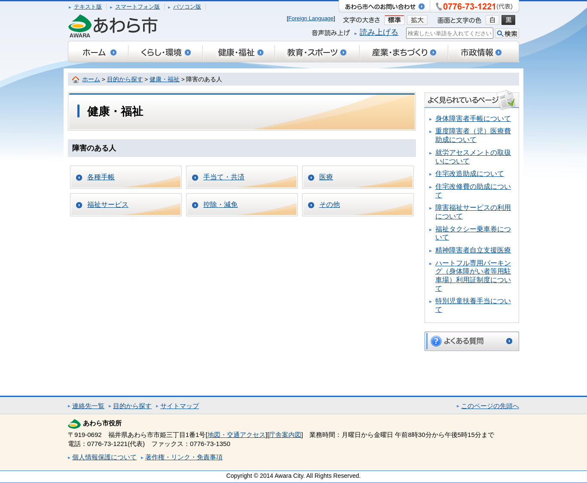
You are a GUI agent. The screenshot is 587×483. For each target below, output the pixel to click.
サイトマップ (179, 405)
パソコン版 (187, 6)
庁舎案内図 (285, 434)
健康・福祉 (165, 79)
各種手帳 (101, 177)
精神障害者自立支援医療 (473, 250)
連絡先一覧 (88, 405)
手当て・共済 (224, 177)
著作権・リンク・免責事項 (184, 457)
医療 (326, 177)
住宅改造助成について (469, 173)
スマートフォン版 (137, 6)
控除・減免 (220, 204)
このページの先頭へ (490, 405)
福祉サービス (107, 204)
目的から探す (125, 79)
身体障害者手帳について (473, 118)
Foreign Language (311, 18)
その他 (329, 204)
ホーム (91, 79)
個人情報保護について (104, 457)
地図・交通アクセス (237, 434)
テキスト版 (88, 6)
